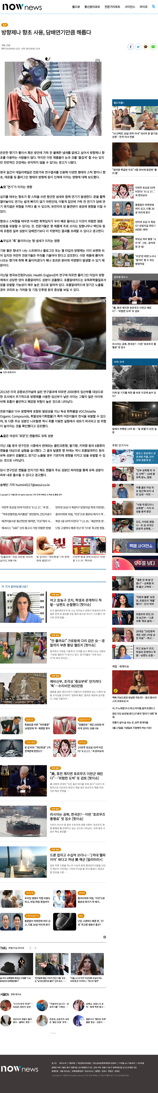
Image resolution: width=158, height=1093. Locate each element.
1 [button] (51, 1033)
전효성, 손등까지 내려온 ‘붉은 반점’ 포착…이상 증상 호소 (59, 1022)
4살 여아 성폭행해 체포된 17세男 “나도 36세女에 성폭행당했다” (50, 980)
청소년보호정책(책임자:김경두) (105, 1063)
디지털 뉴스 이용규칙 (127, 1063)
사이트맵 (140, 1063)
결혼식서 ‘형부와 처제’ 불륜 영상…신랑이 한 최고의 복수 (96, 1022)
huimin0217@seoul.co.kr (33, 485)
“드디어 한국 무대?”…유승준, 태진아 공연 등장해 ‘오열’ (23, 1006)
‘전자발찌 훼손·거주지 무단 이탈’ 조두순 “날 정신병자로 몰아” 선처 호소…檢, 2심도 (86, 981)
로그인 (54, 1063)
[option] (51, 968)
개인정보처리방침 (84, 1063)
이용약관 (71, 1063)
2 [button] (53, 1033)
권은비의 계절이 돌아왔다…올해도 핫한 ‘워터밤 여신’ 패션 (23, 1022)
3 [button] (55, 1033)
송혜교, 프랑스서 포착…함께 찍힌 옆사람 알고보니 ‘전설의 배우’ (96, 1006)
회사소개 (62, 1063)
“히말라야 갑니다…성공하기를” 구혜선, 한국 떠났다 (59, 1006)
